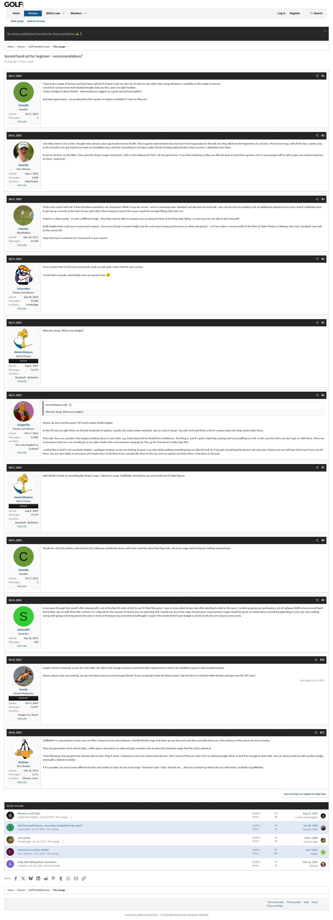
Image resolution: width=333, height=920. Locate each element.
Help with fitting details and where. (37, 862)
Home (16, 13)
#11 (322, 732)
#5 (323, 322)
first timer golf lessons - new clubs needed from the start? (50, 825)
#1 (323, 75)
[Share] (317, 76)
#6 (323, 395)
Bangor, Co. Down (28, 714)
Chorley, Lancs (30, 778)
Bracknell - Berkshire (26, 377)
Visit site (22, 121)
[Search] (316, 13)
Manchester (31, 181)
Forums (33, 13)
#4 (323, 259)
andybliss (22, 865)
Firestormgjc (24, 841)
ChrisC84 (12, 61)
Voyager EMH (310, 829)
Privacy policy (294, 902)
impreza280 (24, 829)
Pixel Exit (203, 914)
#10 (322, 659)
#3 (323, 199)
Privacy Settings (275, 905)
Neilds (314, 853)
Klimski (314, 865)
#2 (323, 135)
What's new (53, 13)
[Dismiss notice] (324, 31)
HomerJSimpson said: (56, 404)
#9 (323, 600)
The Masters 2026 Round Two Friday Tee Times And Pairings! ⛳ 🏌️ (45, 33)
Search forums (36, 21)
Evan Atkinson (25, 853)
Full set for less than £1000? (33, 849)
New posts (17, 21)
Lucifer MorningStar (28, 817)
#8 (323, 540)
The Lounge (61, 817)
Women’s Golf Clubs (29, 813)
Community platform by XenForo (156, 914)
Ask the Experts (52, 865)
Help (306, 902)
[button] (63, 13)
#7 (323, 467)
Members (76, 13)
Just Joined (24, 837)
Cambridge (32, 304)
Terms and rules (276, 902)
